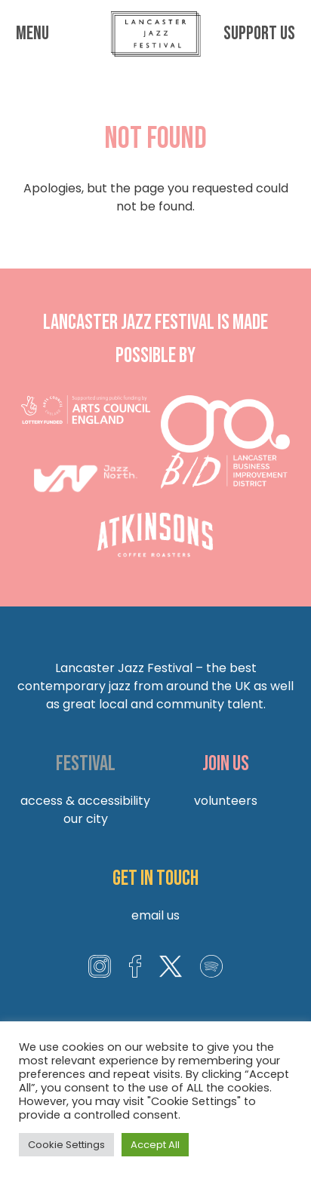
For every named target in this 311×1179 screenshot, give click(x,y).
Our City (85, 818)
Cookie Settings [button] (66, 1145)
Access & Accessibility (85, 800)
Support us (259, 34)
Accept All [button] (155, 1145)
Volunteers (225, 800)
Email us (155, 915)
